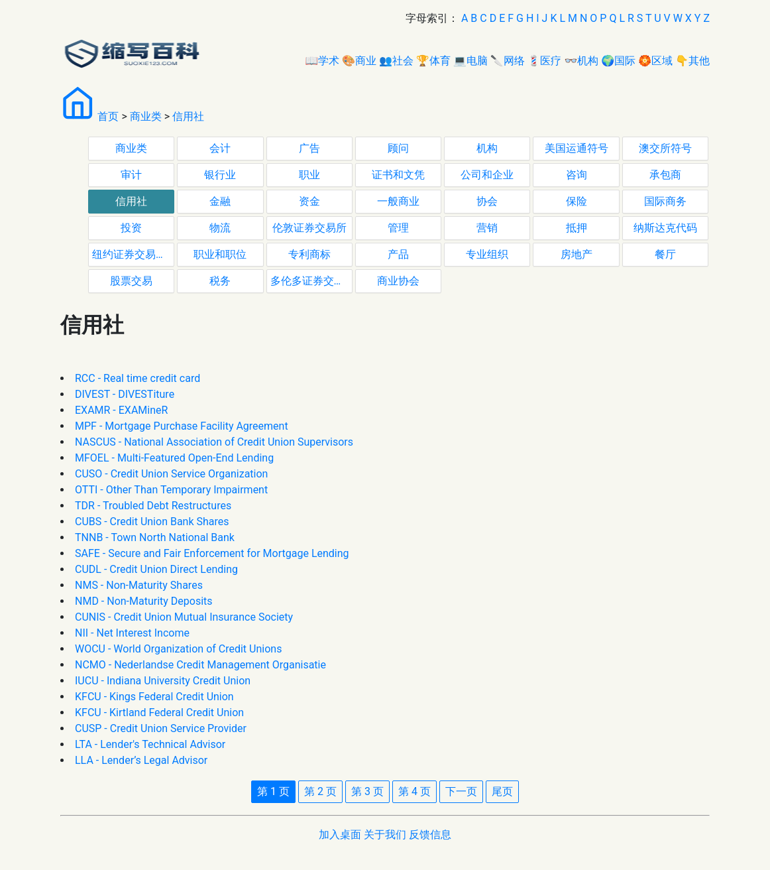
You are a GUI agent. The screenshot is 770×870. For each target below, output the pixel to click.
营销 (487, 227)
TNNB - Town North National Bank (155, 537)
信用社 (188, 116)
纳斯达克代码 (665, 227)
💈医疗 (544, 60)
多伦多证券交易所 (311, 281)
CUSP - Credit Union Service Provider (161, 728)
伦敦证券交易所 (309, 227)
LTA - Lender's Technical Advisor (150, 744)
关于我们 (385, 834)
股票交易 (131, 281)
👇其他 (692, 60)
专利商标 (309, 254)
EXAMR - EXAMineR (121, 410)
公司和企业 (487, 174)
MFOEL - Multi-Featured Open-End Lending (174, 458)
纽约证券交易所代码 (133, 254)
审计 (131, 174)
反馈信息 (430, 834)
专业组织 (487, 254)
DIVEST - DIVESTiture (124, 394)
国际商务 (665, 201)
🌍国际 (618, 60)
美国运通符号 (576, 148)
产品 (398, 254)
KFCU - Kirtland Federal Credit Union (159, 712)
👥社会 (396, 60)
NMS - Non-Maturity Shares (139, 585)
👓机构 (581, 60)
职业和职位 (220, 254)
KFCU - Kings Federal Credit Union (154, 696)
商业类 (146, 116)
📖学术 (322, 60)
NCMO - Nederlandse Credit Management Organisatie (200, 664)
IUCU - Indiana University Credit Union (162, 680)
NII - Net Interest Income (132, 633)
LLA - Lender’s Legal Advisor (141, 760)
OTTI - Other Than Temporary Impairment (171, 489)
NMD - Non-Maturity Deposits (144, 601)
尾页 (502, 791)
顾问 (398, 148)
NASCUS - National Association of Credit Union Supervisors (214, 442)
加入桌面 (340, 834)
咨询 (576, 174)
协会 (487, 201)
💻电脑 (470, 60)
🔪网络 (507, 60)
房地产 (576, 254)
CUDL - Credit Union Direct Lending (156, 569)
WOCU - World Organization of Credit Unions (178, 649)
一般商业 (398, 201)
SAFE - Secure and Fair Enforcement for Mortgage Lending (212, 553)
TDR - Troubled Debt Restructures (153, 505)
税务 (220, 281)
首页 (108, 116)
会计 (220, 148)
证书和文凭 (398, 174)
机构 (487, 148)
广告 (309, 148)
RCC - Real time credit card (137, 378)
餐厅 (665, 254)
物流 (220, 227)
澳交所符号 (665, 148)
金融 (220, 201)
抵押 (576, 227)
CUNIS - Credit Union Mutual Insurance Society (184, 617)
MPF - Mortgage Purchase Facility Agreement (181, 426)
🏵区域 (655, 60)
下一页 (461, 791)
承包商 (665, 174)
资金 (309, 201)
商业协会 (398, 281)
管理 (398, 227)
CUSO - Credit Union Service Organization (171, 473)
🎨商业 (359, 60)
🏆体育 (433, 60)
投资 (131, 227)
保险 (576, 201)
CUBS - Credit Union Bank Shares (152, 521)
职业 (309, 174)
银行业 (220, 174)
